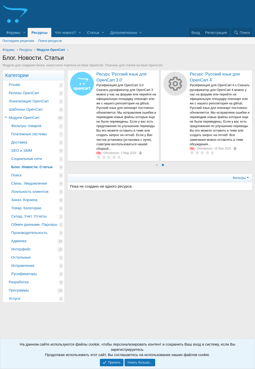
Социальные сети (26, 158)
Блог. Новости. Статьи (32, 167)
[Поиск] (242, 32)
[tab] (157, 165)
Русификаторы (24, 274)
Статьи (93, 32)
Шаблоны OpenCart (26, 109)
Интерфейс (21, 249)
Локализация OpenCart (29, 101)
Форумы (13, 32)
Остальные (21, 257)
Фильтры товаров (26, 126)
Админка (18, 241)
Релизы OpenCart (24, 93)
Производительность (29, 232)
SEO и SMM (21, 150)
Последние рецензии (18, 41)
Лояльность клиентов (29, 191)
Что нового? (65, 32)
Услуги (14, 298)
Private (14, 84)
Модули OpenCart (24, 117)
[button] (24, 32)
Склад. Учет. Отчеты (29, 216)
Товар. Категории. (26, 208)
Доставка (19, 142)
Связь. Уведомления (29, 183)
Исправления (22, 265)
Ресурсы (39, 32)
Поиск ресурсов (50, 41)
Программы (19, 290)
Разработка (19, 282)
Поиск (16, 175)
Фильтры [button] (239, 178)
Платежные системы (29, 134)
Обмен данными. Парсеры (34, 224)
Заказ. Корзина (24, 200)
